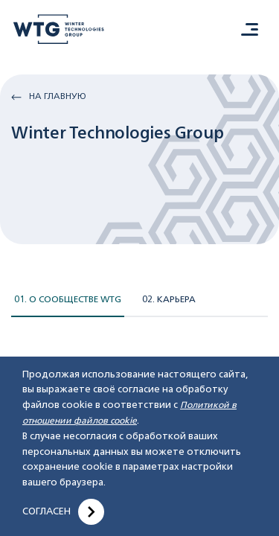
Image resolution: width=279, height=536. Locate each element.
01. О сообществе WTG (67, 300)
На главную (48, 97)
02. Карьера (169, 300)
